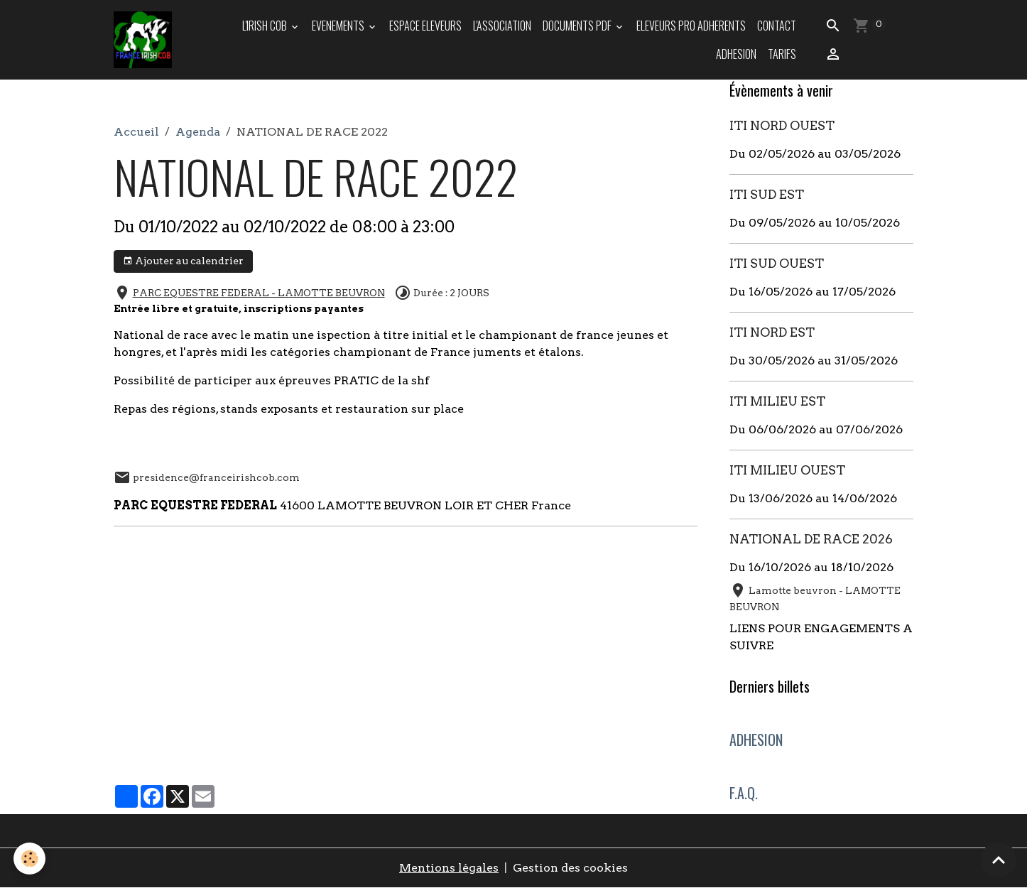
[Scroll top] (998, 859)
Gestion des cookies (570, 868)
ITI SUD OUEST (776, 263)
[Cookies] (30, 859)
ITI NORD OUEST (782, 125)
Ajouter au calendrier (183, 261)
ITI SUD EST (766, 194)
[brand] (144, 39)
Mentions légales (449, 868)
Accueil (136, 132)
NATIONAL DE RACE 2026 (811, 538)
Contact (776, 25)
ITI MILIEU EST (777, 401)
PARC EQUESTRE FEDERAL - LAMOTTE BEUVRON (259, 292)
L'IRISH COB (265, 25)
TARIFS (782, 54)
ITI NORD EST (772, 332)
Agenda (197, 132)
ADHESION (736, 54)
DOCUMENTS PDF (578, 25)
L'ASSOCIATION (502, 25)
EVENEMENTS (339, 25)
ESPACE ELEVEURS (425, 25)
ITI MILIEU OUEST (787, 469)
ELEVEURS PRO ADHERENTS (691, 25)
